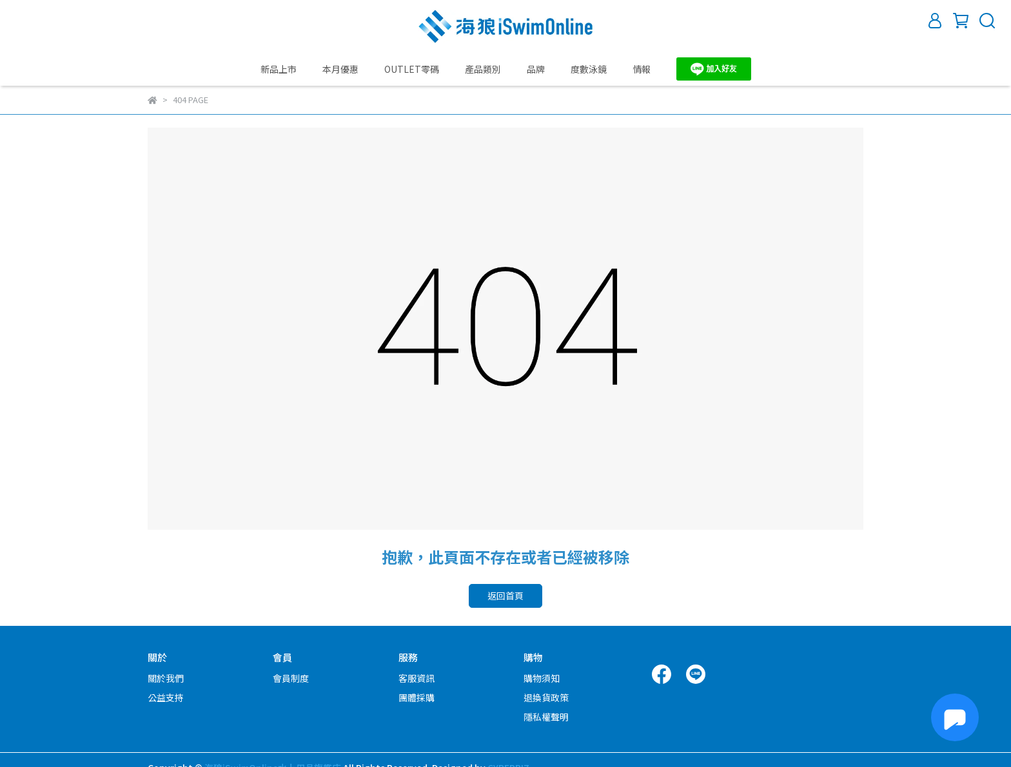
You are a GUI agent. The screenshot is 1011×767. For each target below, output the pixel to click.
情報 (642, 69)
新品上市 (278, 69)
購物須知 (542, 678)
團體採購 (416, 697)
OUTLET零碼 (411, 69)
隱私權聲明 (546, 716)
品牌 (536, 69)
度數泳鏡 (589, 69)
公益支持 (166, 697)
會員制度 (291, 678)
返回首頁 (505, 595)
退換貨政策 (546, 697)
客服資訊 (416, 678)
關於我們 (166, 678)
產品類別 (483, 69)
